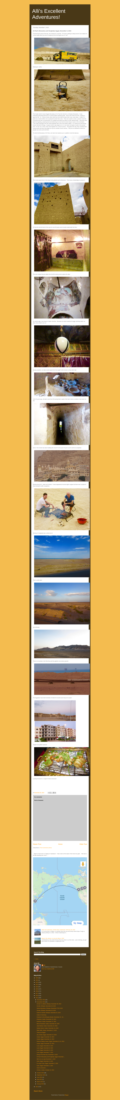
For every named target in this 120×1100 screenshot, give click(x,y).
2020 (37, 986)
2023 (37, 982)
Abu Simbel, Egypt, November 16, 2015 (47, 1034)
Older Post (83, 844)
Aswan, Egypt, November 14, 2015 (45, 1039)
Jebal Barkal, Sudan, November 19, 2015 (47, 1026)
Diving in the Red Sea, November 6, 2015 (47, 1054)
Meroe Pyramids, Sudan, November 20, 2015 (48, 1023)
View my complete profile (48, 968)
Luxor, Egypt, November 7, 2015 (45, 1052)
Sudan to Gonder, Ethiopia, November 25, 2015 (49, 1012)
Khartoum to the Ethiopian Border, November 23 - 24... (50, 1017)
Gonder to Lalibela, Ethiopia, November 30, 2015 (49, 1003)
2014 (37, 1086)
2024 (37, 980)
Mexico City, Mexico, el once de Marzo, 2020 (53, 938)
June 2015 (40, 1077)
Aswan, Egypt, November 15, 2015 (45, 1037)
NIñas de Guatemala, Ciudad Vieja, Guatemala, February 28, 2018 (58, 929)
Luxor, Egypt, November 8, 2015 (45, 1048)
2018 (37, 991)
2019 (37, 989)
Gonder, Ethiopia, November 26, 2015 (46, 1010)
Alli (44, 965)
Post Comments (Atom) (46, 847)
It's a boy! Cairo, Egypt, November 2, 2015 (47, 1063)
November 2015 (41, 1002)
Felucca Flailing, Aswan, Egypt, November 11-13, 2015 (50, 1041)
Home (60, 844)
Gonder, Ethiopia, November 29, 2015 (46, 1006)
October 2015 (40, 1072)
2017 (37, 993)
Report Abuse (38, 1091)
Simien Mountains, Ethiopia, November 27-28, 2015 (50, 1008)
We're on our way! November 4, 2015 (46, 1059)
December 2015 (41, 999)
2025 (37, 978)
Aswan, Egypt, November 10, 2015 (45, 1043)
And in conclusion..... (42, 1067)
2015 (37, 997)
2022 (37, 984)
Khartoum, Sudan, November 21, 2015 (46, 1021)
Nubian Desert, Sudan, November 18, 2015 (47, 1028)
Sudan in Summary (41, 1015)
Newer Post (37, 844)
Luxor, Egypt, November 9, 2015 (45, 1045)
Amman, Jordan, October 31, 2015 (45, 1070)
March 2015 (40, 1081)
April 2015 (39, 1079)
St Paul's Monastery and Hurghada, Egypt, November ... (51, 1056)
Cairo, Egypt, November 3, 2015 (45, 1061)
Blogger (67, 1095)
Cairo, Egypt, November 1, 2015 (45, 1065)
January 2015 (40, 1084)
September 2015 (41, 1075)
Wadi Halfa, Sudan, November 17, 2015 (47, 1030)
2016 (37, 995)
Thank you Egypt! (41, 1032)
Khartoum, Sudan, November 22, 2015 (46, 1019)
